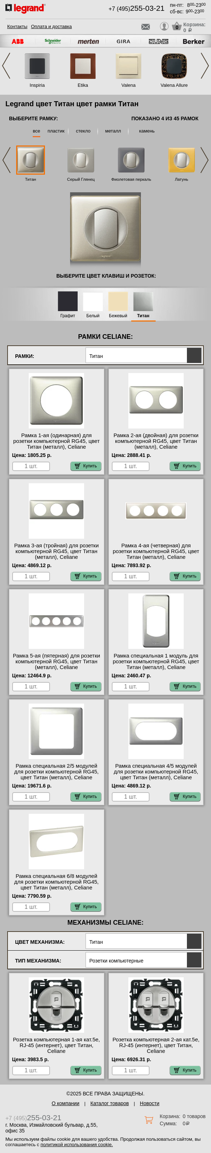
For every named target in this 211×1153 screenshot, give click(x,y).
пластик (55, 131)
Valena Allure (174, 85)
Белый (92, 316)
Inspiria (37, 85)
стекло (83, 131)
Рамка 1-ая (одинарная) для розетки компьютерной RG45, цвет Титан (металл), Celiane (56, 441)
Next (205, 66)
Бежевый (118, 316)
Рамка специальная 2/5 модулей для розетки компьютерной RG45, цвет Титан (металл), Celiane (56, 771)
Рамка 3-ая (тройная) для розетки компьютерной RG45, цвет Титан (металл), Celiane (56, 551)
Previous (6, 66)
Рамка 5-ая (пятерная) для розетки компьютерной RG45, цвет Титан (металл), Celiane (56, 661)
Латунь (181, 179)
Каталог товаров (110, 1103)
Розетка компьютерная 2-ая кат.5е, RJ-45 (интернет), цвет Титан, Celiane (156, 1045)
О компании (65, 1103)
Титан (30, 179)
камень (147, 131)
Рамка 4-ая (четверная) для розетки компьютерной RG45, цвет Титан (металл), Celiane (156, 551)
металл (113, 131)
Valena (128, 85)
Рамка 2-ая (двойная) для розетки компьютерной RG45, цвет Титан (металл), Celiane (156, 441)
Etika (83, 85)
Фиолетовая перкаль (131, 179)
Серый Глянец (81, 179)
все (36, 131)
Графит (67, 316)
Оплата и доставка (51, 26)
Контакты (17, 26)
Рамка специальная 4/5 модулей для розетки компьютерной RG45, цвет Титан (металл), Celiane (156, 771)
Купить (86, 466)
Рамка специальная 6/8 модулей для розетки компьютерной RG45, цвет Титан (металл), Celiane (56, 881)
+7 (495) (137, 9)
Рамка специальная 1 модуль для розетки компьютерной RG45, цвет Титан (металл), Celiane (156, 661)
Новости (149, 1103)
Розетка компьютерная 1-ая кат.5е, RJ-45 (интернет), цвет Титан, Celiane (56, 1045)
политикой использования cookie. (77, 1144)
